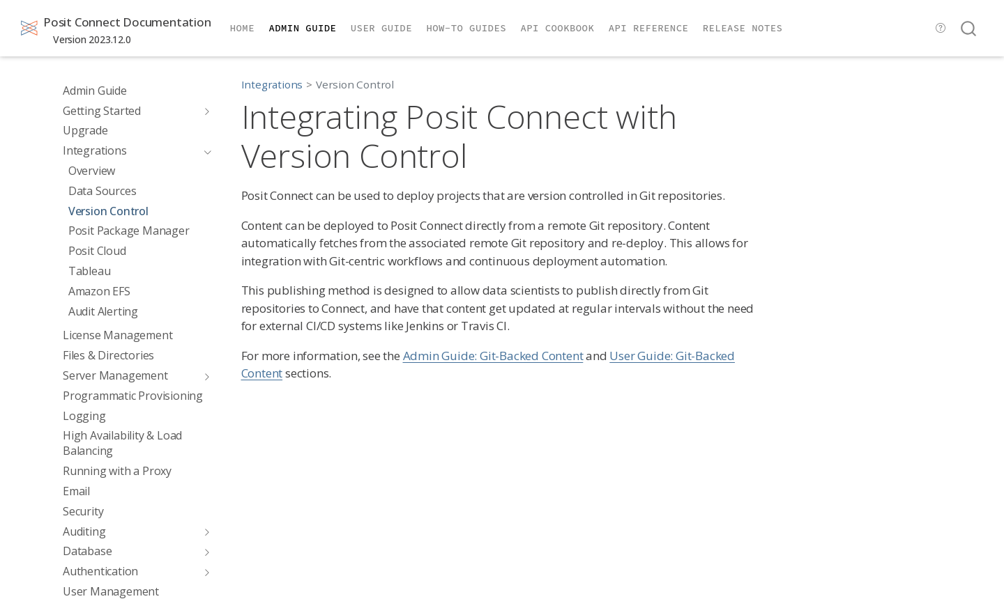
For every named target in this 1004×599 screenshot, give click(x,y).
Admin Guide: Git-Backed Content (493, 356)
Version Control (355, 84)
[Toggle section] (204, 110)
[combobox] (969, 28)
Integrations (272, 84)
